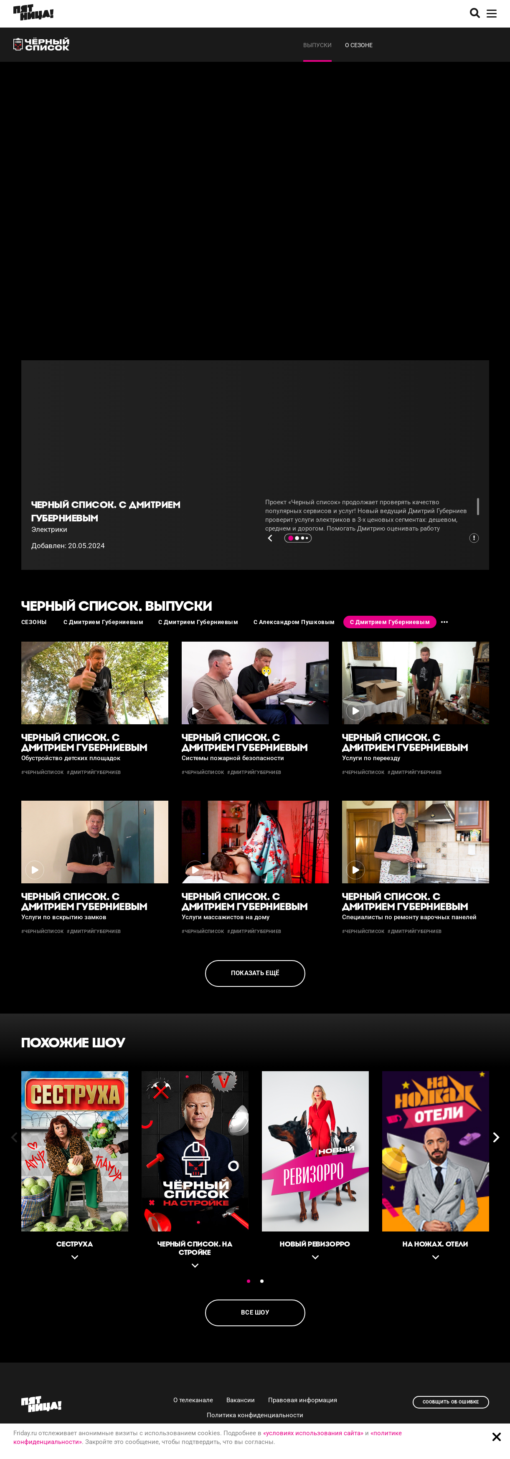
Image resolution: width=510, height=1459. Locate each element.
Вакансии (240, 1400)
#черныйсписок (42, 772)
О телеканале (193, 1400)
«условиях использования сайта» (313, 1433)
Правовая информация (302, 1400)
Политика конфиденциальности (255, 1415)
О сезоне (359, 45)
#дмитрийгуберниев (94, 772)
